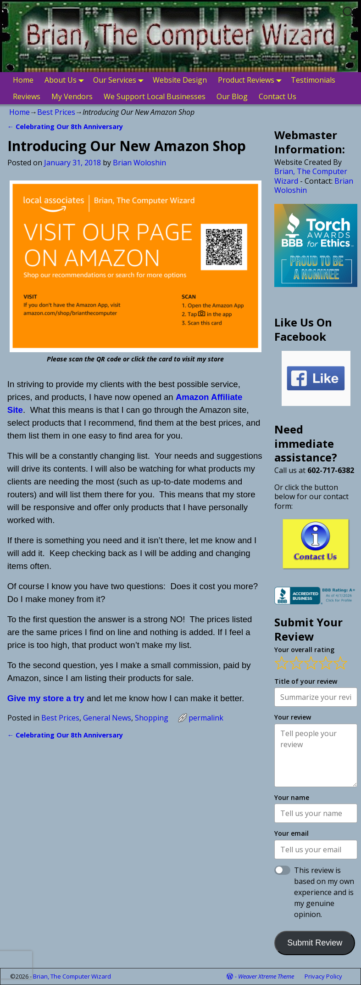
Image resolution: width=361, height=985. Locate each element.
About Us (66, 80)
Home (23, 80)
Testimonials (313, 80)
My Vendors (72, 96)
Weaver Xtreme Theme (266, 976)
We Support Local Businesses (154, 96)
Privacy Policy (323, 976)
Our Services (120, 80)
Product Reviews (251, 80)
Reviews (26, 96)
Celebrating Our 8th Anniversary (65, 126)
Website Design (180, 80)
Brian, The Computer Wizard (310, 176)
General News (107, 718)
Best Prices (56, 112)
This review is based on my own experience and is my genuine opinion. (324, 892)
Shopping (151, 718)
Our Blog (232, 96)
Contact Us (277, 96)
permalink (206, 718)
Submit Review (314, 942)
